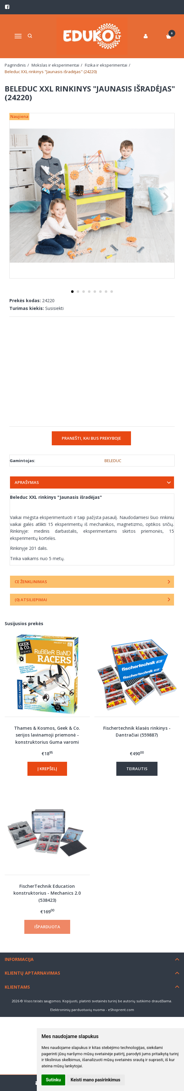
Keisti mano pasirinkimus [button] (95, 1079)
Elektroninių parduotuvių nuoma (77, 1009)
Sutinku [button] (53, 1079)
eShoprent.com (121, 1009)
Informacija (19, 959)
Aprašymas (27, 482)
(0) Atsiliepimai (31, 599)
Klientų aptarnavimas (32, 973)
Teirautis (137, 768)
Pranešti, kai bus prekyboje (91, 438)
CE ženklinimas (31, 581)
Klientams (17, 987)
